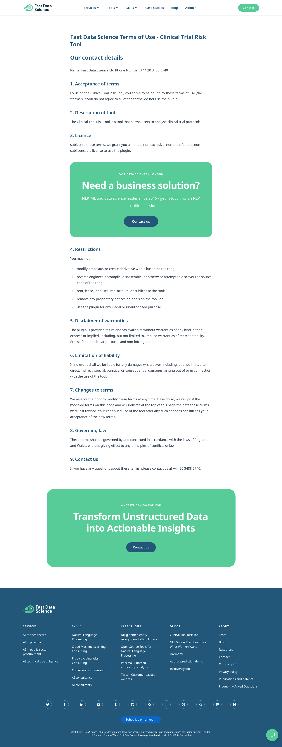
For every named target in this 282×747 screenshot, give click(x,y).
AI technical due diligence (40, 661)
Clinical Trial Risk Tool (184, 635)
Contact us (141, 221)
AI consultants (82, 685)
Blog (174, 8)
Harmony (176, 654)
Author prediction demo (186, 661)
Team (222, 635)
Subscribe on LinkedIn (141, 720)
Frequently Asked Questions (238, 686)
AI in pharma (32, 642)
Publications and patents (236, 679)
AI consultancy (82, 678)
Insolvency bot (180, 669)
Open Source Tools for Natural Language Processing (136, 651)
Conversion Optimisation (89, 670)
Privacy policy (228, 672)
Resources (226, 650)
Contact (248, 8)
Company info (228, 664)
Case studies (154, 8)
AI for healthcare (34, 635)
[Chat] (272, 735)
